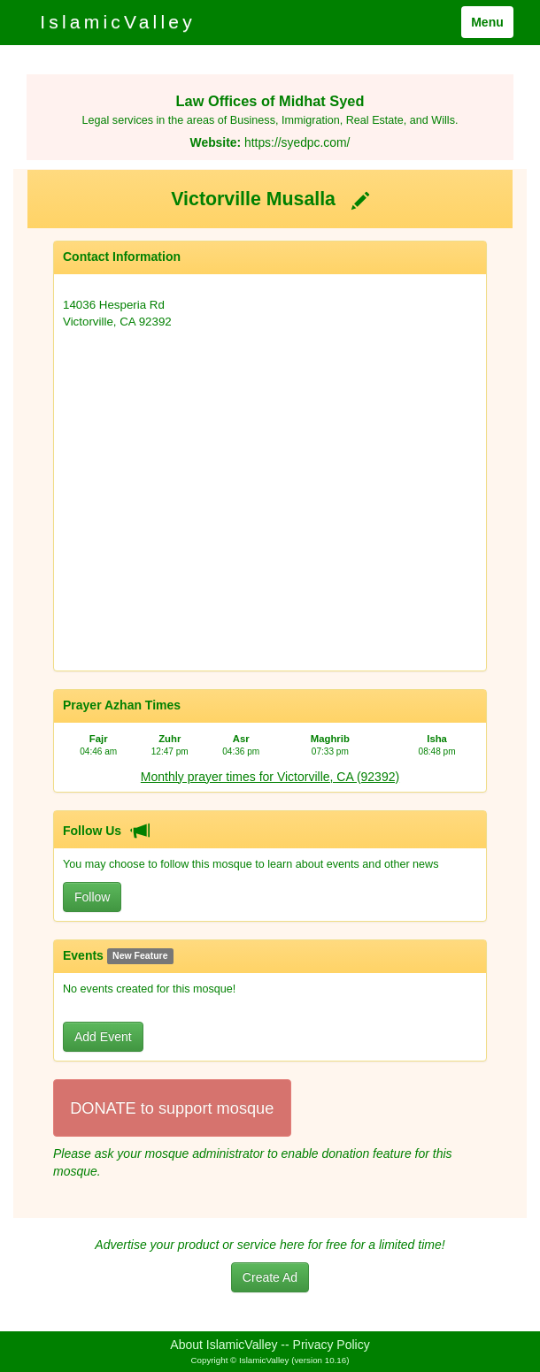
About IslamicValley (223, 1345)
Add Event (103, 1037)
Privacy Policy (331, 1345)
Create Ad (270, 1277)
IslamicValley (118, 21)
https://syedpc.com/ (297, 142)
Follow (92, 897)
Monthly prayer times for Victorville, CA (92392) (270, 777)
